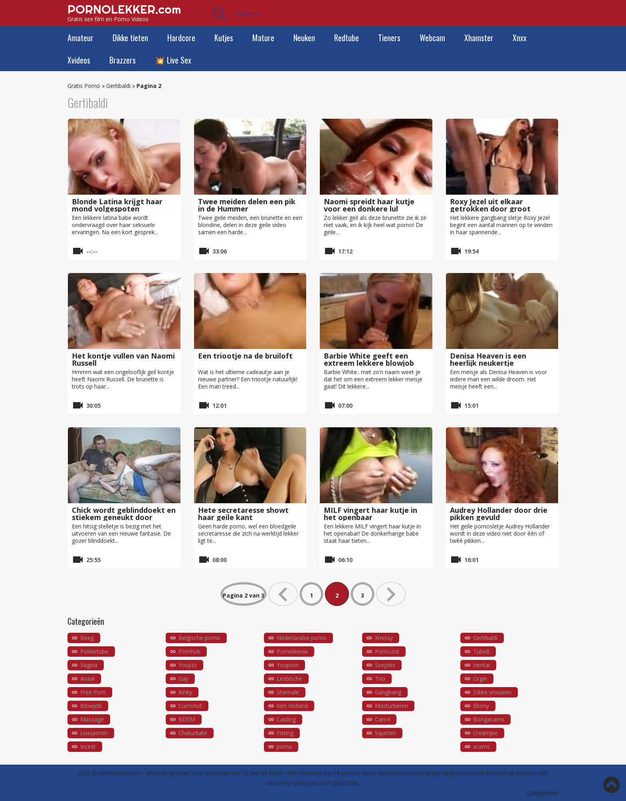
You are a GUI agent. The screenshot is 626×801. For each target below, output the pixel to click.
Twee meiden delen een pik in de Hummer (246, 205)
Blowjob (91, 705)
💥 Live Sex (173, 60)
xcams (481, 746)
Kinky (185, 692)
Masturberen (391, 705)
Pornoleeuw (292, 651)
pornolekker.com (120, 773)
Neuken (304, 38)
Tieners (389, 38)
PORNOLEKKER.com (124, 9)
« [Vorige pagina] (283, 594)
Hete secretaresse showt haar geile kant (243, 513)
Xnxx (520, 38)
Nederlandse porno (302, 638)
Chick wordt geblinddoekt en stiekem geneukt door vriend (124, 517)
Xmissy (384, 638)
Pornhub (189, 651)
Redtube (346, 38)
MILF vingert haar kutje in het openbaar (370, 513)
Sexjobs (385, 665)
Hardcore (181, 38)
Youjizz (187, 665)
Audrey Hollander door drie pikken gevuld (498, 513)
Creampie (485, 733)
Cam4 (382, 719)
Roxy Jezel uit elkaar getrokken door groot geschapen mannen (490, 209)
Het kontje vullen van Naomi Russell (123, 359)
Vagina (88, 665)
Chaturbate (192, 733)
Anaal (87, 678)
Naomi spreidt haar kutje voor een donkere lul (369, 205)
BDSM (186, 719)
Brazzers (122, 60)
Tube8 (481, 651)
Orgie (480, 678)
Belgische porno (199, 638)
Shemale (288, 692)
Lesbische (289, 678)
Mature (263, 38)
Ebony (481, 705)
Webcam (432, 38)
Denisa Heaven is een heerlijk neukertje (488, 359)
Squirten (385, 733)
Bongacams (488, 719)
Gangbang (388, 692)
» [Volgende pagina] (391, 594)
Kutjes (223, 38)
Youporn (288, 665)
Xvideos (78, 60)
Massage (92, 719)
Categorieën (543, 793)
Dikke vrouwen (492, 692)
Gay (183, 678)
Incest (88, 746)
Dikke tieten (130, 38)
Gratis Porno (83, 86)
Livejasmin (94, 733)
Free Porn (93, 692)
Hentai (481, 665)
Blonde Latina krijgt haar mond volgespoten (117, 205)
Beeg (87, 638)
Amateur (80, 38)
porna (284, 746)
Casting (286, 719)
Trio (380, 678)
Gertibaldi (118, 86)
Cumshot (190, 705)
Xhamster (478, 38)
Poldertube (94, 651)
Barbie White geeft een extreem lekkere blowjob (369, 359)
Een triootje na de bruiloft (245, 356)
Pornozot (387, 651)
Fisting (285, 733)
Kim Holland (292, 705)
